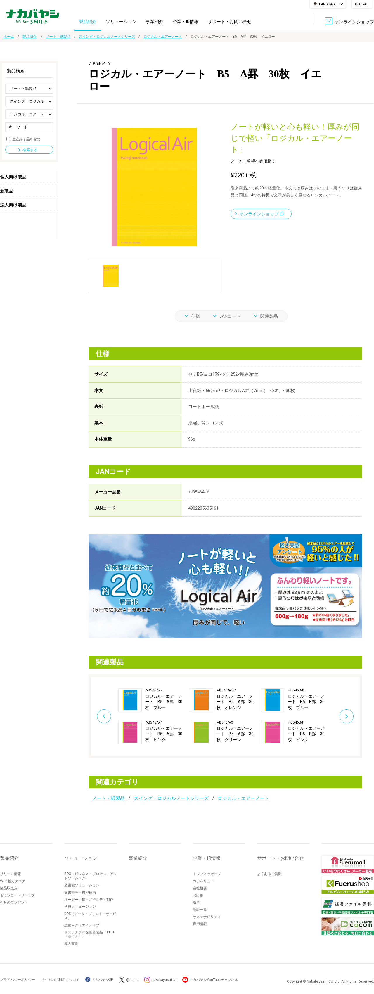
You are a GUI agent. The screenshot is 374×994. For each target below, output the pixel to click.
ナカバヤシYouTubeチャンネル (213, 980)
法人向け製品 (13, 205)
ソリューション (121, 21)
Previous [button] (104, 716)
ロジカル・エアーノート (162, 36)
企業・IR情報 (185, 21)
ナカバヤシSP (99, 980)
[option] (154, 716)
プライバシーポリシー (17, 980)
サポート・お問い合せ (230, 21)
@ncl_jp (132, 980)
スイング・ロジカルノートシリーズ (107, 36)
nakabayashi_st (163, 980)
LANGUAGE (328, 4)
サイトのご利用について (60, 980)
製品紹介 (87, 21)
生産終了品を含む (26, 139)
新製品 (6, 191)
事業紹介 (154, 21)
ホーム (9, 36)
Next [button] (347, 716)
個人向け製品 (13, 177)
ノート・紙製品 (58, 36)
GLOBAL (361, 4)
